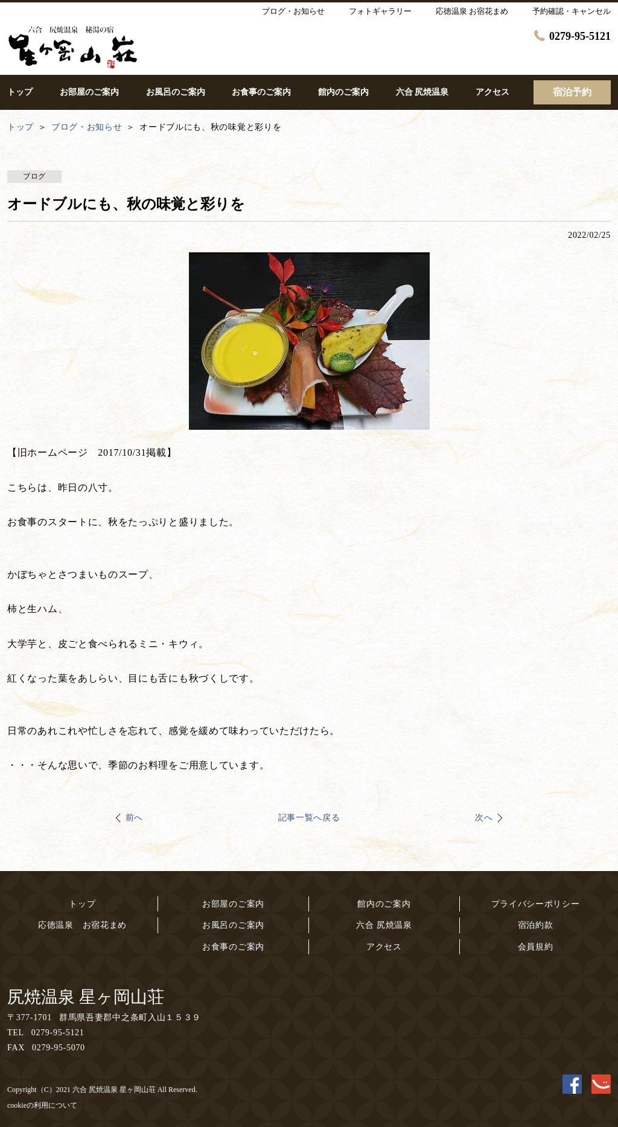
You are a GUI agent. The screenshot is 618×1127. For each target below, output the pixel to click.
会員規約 (535, 946)
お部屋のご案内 (233, 903)
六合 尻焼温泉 (384, 925)
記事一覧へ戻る (309, 817)
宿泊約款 (535, 925)
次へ (483, 817)
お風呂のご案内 (233, 925)
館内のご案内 (383, 903)
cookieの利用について (42, 1105)
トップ (82, 903)
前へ (134, 817)
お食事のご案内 (233, 946)
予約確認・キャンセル (571, 11)
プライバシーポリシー (535, 903)
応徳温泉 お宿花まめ (82, 925)
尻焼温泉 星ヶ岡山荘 (85, 997)
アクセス (384, 946)
